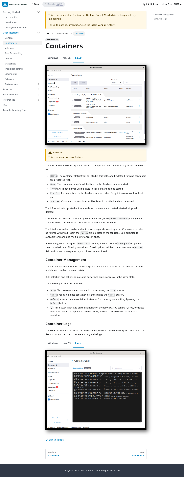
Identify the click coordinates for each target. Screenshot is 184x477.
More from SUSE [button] (170, 4)
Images (9, 58)
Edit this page (54, 439)
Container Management (164, 14)
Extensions (11, 79)
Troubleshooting (14, 68)
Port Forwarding (13, 53)
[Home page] (48, 33)
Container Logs (160, 18)
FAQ (5, 104)
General (9, 37)
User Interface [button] (11, 32)
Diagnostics (11, 74)
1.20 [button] (34, 4)
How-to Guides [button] (11, 94)
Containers (11, 43)
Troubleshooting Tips (14, 110)
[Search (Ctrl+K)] (53, 4)
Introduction (11, 17)
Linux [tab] (78, 57)
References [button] (9, 99)
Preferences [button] (11, 84)
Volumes (9, 48)
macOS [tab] (67, 57)
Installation (11, 22)
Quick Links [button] (149, 4)
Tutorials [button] (7, 89)
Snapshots (10, 63)
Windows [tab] (53, 57)
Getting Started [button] (11, 12)
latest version (98, 25)
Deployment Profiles (16, 27)
